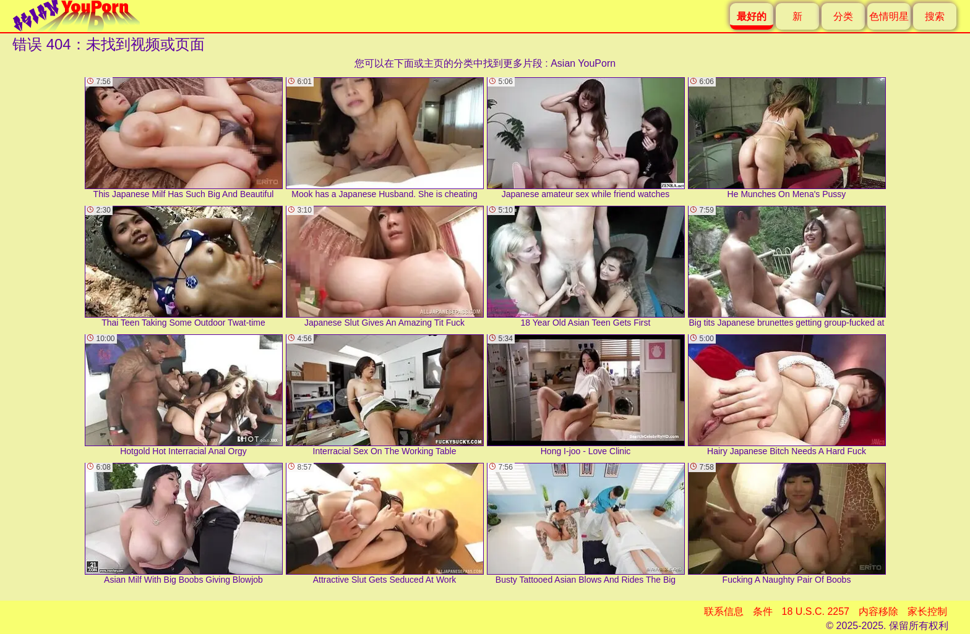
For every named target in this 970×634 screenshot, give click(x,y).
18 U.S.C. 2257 (815, 611)
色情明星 (889, 16)
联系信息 (724, 611)
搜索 (935, 16)
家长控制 (927, 611)
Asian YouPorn (583, 63)
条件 (763, 611)
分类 (843, 16)
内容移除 (878, 611)
